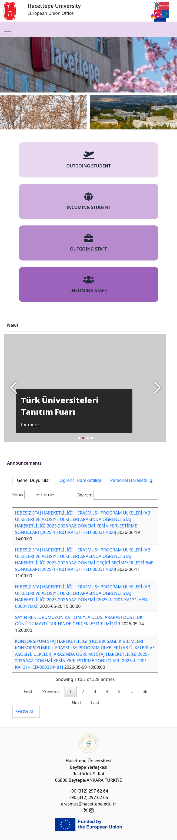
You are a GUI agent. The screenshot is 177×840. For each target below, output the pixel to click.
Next (76, 703)
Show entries (33, 494)
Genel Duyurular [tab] (34, 480)
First (28, 691)
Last (95, 703)
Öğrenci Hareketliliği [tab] (80, 480)
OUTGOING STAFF (88, 243)
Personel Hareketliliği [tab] (131, 480)
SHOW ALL (26, 712)
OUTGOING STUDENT (88, 160)
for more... (31, 425)
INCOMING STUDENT (88, 201)
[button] (157, 388)
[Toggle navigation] (7, 29)
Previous (50, 691)
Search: (118, 495)
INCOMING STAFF (88, 284)
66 (144, 691)
